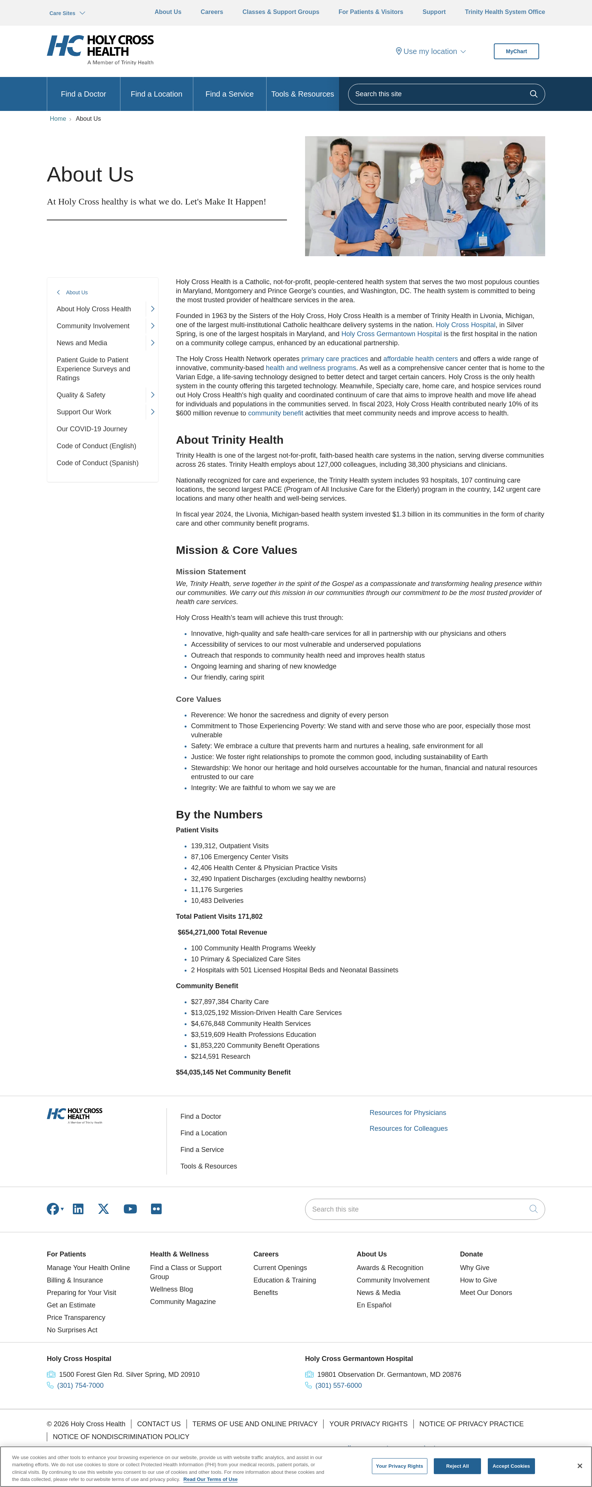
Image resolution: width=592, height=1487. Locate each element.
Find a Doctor (83, 87)
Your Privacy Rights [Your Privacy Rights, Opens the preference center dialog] (399, 1466)
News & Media (379, 1292)
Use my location (426, 51)
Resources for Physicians (408, 1112)
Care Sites (62, 13)
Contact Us (158, 1424)
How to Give (478, 1280)
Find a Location (156, 87)
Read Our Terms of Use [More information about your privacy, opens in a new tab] (210, 1479)
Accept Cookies (511, 1466)
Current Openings (280, 1268)
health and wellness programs (311, 368)
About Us (167, 12)
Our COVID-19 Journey (92, 429)
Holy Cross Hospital (464, 325)
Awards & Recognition (390, 1268)
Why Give (474, 1268)
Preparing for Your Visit (81, 1292)
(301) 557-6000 (339, 1385)
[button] (152, 309)
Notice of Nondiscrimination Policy (121, 1437)
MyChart (516, 51)
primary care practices (333, 359)
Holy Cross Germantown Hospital (391, 334)
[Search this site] (446, 94)
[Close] (580, 1466)
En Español (374, 1305)
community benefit (276, 413)
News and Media (82, 343)
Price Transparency (76, 1317)
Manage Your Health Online (88, 1268)
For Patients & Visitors (371, 12)
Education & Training (284, 1280)
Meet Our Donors (486, 1292)
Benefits (265, 1292)
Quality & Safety (81, 395)
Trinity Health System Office (505, 12)
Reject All (457, 1466)
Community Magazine (183, 1302)
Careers (212, 12)
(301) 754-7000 (80, 1385)
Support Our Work (84, 412)
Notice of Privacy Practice (471, 1424)
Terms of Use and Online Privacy (255, 1424)
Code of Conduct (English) (96, 446)
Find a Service (229, 87)
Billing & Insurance (75, 1280)
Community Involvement (93, 326)
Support (434, 12)
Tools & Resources (303, 87)
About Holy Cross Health (94, 309)
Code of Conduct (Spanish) (98, 463)
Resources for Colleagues (409, 1128)
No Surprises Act (72, 1330)
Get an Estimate (71, 1305)
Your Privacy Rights (368, 1424)
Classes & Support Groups (280, 12)
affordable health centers (420, 359)
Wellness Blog (171, 1289)
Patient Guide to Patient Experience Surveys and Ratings (93, 369)
